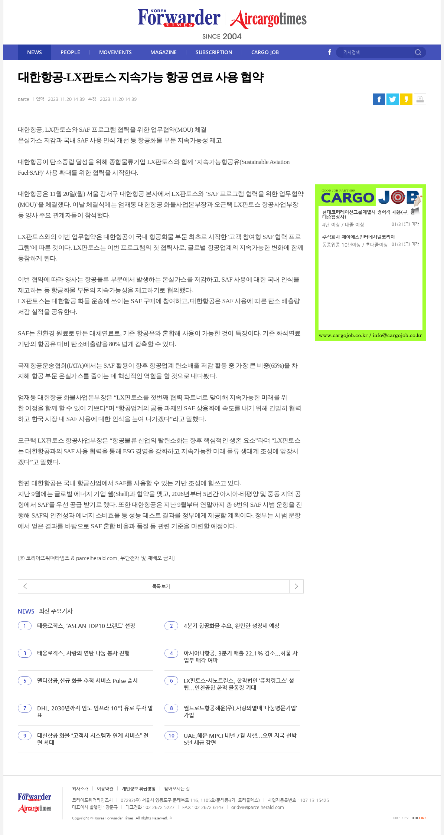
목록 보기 (161, 586)
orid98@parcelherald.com (257, 807)
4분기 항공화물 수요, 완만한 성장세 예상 (232, 625)
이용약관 (105, 788)
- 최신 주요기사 (45, 611)
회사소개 (80, 788)
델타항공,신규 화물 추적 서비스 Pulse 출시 (87, 680)
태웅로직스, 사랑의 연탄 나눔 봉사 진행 (83, 653)
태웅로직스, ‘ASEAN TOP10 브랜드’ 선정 (86, 625)
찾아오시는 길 (177, 788)
